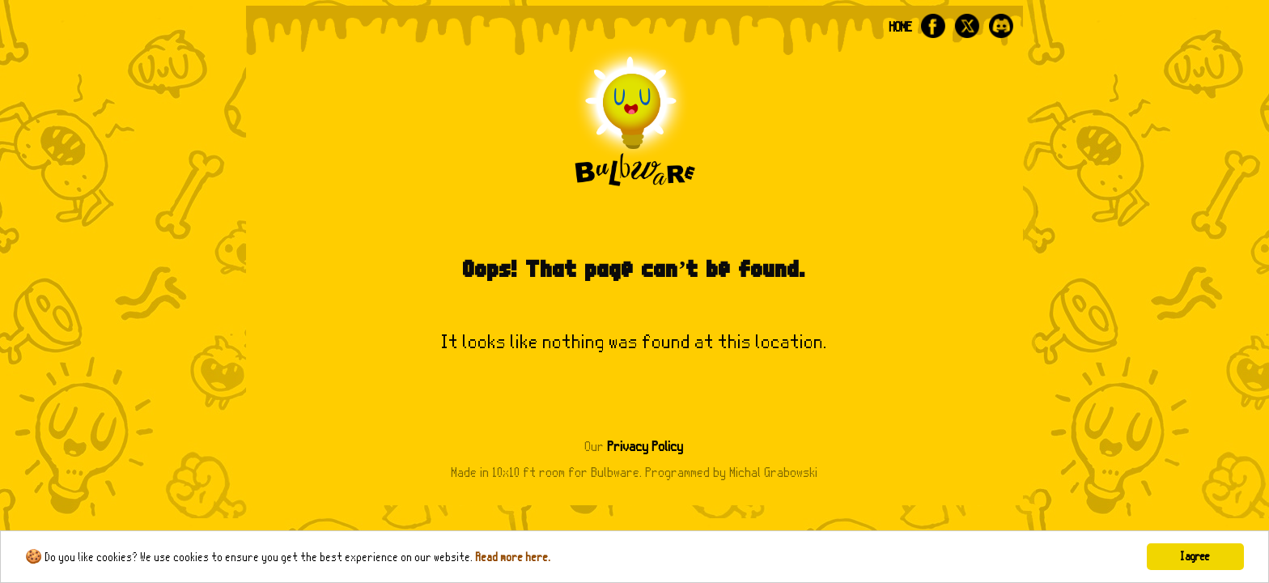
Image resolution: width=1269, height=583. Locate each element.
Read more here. (513, 557)
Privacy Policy (646, 446)
